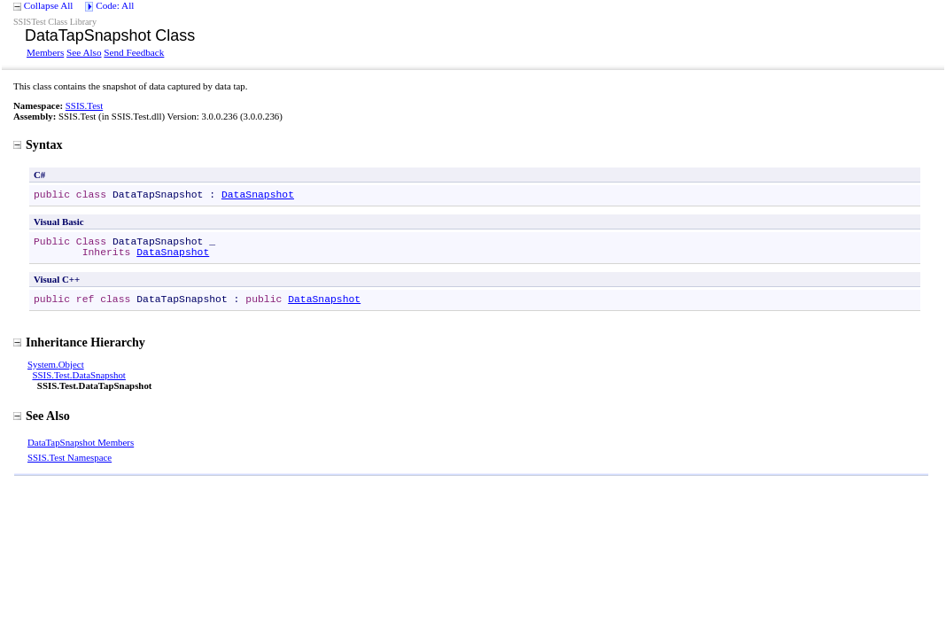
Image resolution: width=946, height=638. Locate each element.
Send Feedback (134, 52)
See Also (83, 52)
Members (45, 52)
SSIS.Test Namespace (69, 457)
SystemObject (55, 364)
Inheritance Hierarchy (79, 342)
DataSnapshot (257, 195)
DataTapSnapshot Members (80, 442)
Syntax (38, 144)
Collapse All (49, 5)
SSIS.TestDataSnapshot (78, 375)
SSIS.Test (84, 105)
